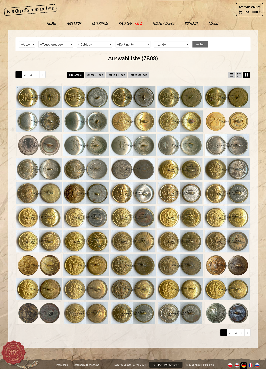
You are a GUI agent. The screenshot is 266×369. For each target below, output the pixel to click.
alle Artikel (75, 74)
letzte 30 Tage (138, 74)
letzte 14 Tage (116, 74)
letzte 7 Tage (95, 74)
